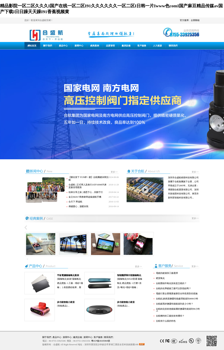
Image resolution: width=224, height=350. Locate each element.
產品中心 (63, 45)
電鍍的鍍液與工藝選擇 (167, 273)
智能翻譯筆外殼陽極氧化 (129, 275)
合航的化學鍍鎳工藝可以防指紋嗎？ (173, 288)
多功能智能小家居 (66, 302)
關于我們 (47, 45)
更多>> (114, 172)
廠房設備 (126, 45)
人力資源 (157, 45)
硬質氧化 (160, 278)
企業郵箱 (195, 20)
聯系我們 (173, 45)
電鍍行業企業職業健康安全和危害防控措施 (177, 293)
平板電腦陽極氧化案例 (68, 275)
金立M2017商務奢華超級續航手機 (85, 197)
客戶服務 (141, 45)
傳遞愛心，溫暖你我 (78, 206)
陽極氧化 (62, 279)
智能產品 (62, 306)
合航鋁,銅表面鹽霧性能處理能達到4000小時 (177, 298)
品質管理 (110, 45)
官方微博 (184, 20)
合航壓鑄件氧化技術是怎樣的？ (171, 283)
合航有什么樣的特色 (166, 321)
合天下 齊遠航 (75, 201)
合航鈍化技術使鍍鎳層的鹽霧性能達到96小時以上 (179, 310)
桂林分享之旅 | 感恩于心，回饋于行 (86, 192)
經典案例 (94, 45)
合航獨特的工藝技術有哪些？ (170, 316)
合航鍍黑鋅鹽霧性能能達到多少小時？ (174, 304)
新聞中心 (79, 45)
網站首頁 (32, 45)
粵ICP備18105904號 (100, 341)
